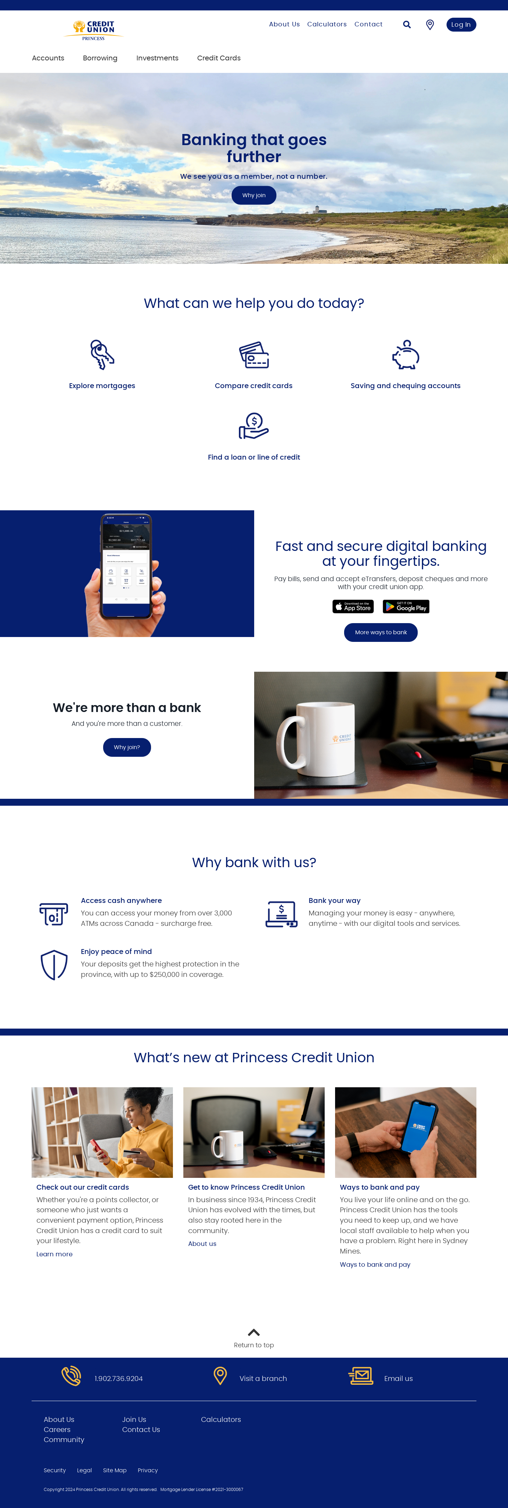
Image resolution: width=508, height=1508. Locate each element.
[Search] (407, 25)
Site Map (115, 1470)
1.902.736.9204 (119, 1378)
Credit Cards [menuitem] (219, 58)
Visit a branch (263, 1378)
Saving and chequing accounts (406, 386)
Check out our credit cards (82, 1187)
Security (55, 1470)
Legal (84, 1470)
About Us (284, 25)
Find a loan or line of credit (254, 457)
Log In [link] (461, 25)
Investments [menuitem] (157, 58)
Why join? (127, 747)
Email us (398, 1378)
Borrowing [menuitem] (100, 58)
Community (64, 1439)
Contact (369, 25)
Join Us (134, 1419)
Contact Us (141, 1429)
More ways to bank (381, 632)
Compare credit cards (254, 386)
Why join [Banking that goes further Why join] (254, 195)
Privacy (148, 1470)
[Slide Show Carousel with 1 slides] (254, 591)
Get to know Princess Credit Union (246, 1187)
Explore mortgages (102, 386)
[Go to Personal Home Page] (120, 30)
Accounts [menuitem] (48, 58)
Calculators (327, 25)
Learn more (54, 1254)
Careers (57, 1429)
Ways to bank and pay (380, 1187)
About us (202, 1244)
